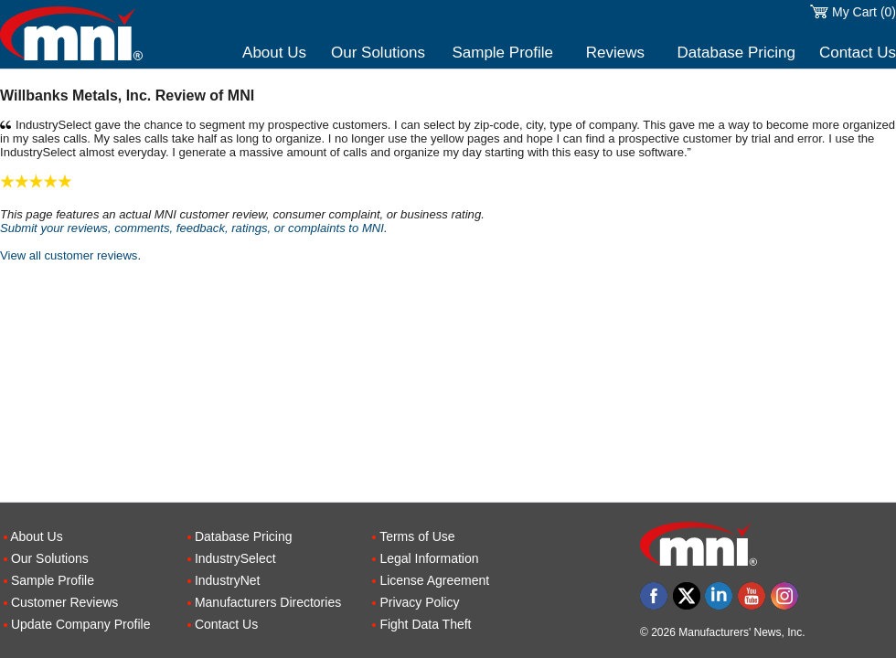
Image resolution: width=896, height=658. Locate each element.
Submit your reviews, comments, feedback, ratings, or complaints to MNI (192, 228)
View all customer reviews (68, 255)
